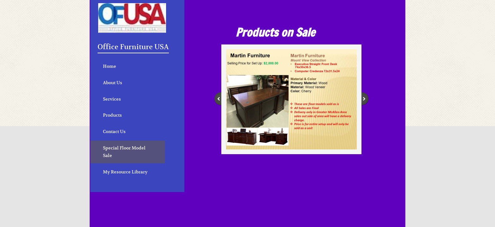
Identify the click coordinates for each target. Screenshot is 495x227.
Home (109, 66)
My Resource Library (125, 172)
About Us (112, 82)
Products (112, 115)
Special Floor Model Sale (124, 151)
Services (112, 99)
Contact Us (114, 131)
